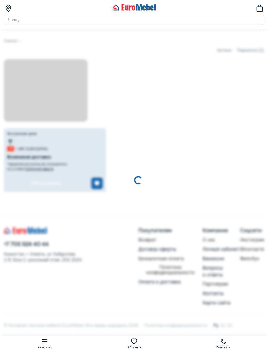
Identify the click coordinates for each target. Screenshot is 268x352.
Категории (45, 343)
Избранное (134, 343)
